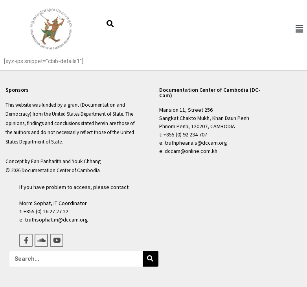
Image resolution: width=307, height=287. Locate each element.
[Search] (150, 259)
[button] (299, 29)
